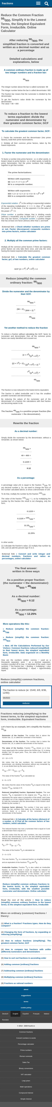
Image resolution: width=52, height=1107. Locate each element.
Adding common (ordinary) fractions (21, 964)
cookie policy (26, 1008)
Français (36, 1014)
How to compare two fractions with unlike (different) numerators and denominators (26, 950)
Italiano (46, 1014)
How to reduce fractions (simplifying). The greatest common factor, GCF (26, 942)
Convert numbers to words (26, 1038)
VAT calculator (26, 1074)
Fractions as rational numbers (18, 983)
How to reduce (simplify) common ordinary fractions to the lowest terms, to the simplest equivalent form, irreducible (26, 902)
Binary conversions (26, 1068)
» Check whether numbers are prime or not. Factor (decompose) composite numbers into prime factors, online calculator (26, 229)
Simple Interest (25, 1099)
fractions (7, 3)
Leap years (26, 1081)
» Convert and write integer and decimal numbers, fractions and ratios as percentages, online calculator (26, 556)
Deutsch (5, 1014)
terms (26, 1002)
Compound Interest (26, 1093)
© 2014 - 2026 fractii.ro (26, 1026)
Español (26, 1014)
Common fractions (26, 1032)
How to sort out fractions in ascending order (25, 958)
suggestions (26, 995)
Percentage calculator (26, 1044)
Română (5, 1020)
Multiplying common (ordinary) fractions (23, 977)
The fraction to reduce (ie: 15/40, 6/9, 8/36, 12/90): (25, 691)
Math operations (26, 1087)
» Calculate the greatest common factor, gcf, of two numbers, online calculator (26, 258)
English (15, 1014)
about (26, 989)
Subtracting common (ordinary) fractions (23, 971)
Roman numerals (26, 1056)
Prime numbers (26, 1050)
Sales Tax (26, 1062)
